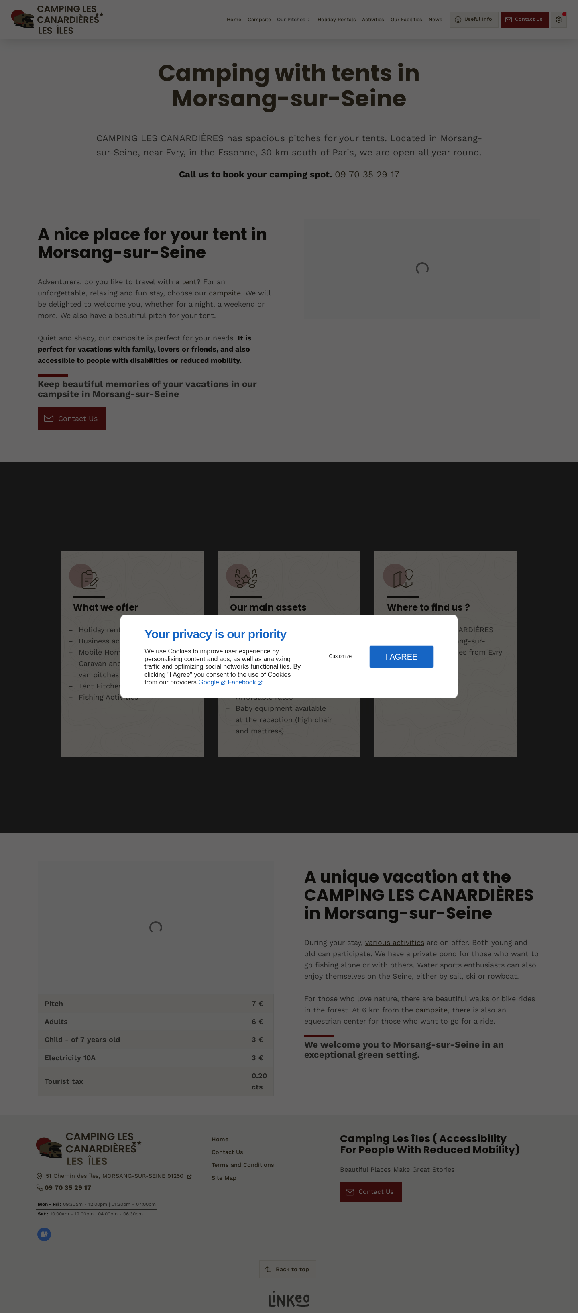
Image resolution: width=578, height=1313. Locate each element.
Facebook (242, 682)
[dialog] (289, 656)
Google (208, 682)
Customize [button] (340, 656)
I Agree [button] (401, 656)
